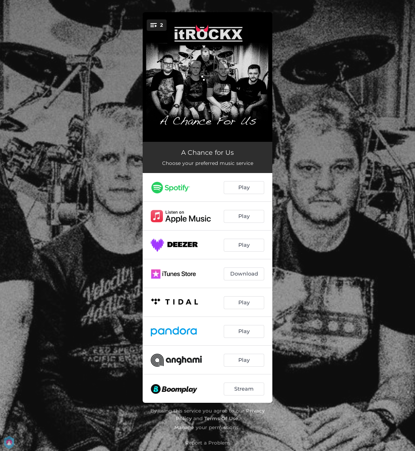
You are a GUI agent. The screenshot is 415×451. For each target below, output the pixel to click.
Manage (184, 427)
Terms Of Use (221, 418)
